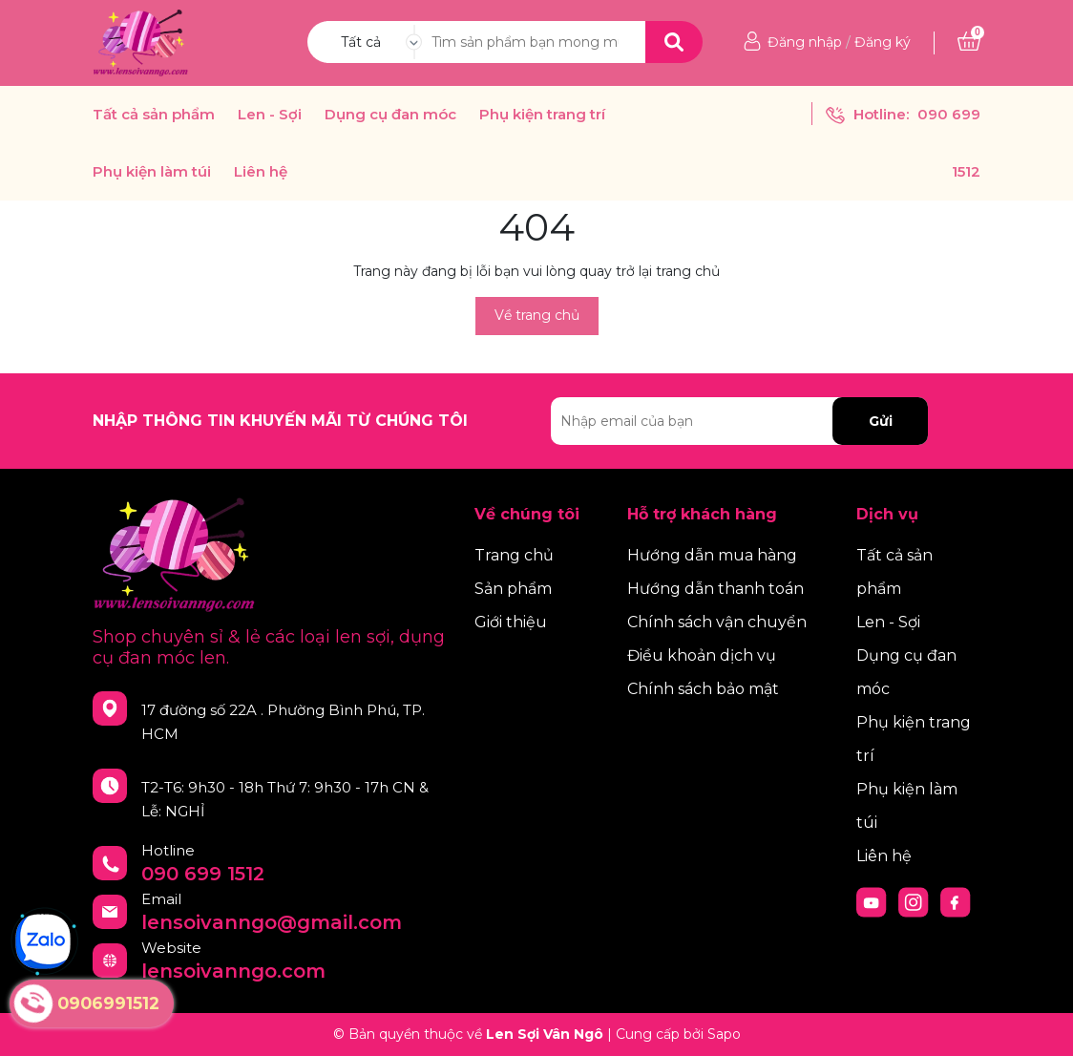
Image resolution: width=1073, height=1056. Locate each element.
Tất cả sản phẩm (154, 114)
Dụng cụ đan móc (390, 114)
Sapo (724, 1034)
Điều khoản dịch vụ (701, 655)
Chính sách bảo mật (703, 689)
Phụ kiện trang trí (542, 114)
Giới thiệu (510, 622)
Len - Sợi (270, 114)
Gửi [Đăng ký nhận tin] (881, 421)
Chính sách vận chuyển (717, 622)
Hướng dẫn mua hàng (712, 555)
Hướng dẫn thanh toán (715, 589)
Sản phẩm (513, 589)
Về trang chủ (536, 315)
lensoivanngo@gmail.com (271, 922)
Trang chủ (514, 555)
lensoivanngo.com (233, 971)
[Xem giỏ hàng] (968, 42)
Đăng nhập (805, 42)
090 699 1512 (202, 873)
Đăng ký (882, 42)
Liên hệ (260, 171)
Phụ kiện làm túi (152, 171)
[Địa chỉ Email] (739, 421)
